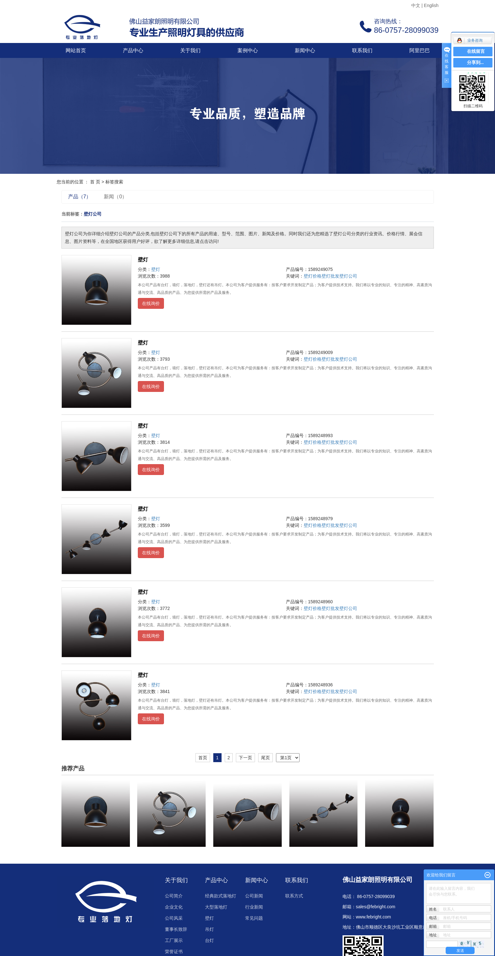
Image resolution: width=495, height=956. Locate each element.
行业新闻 (254, 907)
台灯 (209, 940)
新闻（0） (115, 196)
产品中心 (133, 50)
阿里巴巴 (419, 50)
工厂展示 (174, 940)
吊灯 (209, 929)
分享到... (475, 62)
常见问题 (254, 918)
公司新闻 (254, 895)
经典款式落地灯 (220, 895)
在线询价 (151, 303)
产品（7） (79, 196)
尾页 (265, 757)
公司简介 (174, 895)
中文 (415, 5)
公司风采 (174, 918)
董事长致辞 (176, 929)
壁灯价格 (313, 276)
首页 (202, 757)
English (431, 5)
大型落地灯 (216, 907)
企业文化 (174, 907)
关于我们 (190, 50)
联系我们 (362, 50)
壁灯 (143, 259)
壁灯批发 (330, 276)
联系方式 (294, 895)
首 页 (95, 181)
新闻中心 (305, 50)
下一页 (245, 757)
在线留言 (476, 51)
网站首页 (76, 50)
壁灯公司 (348, 276)
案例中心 (247, 50)
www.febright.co (371, 916)
